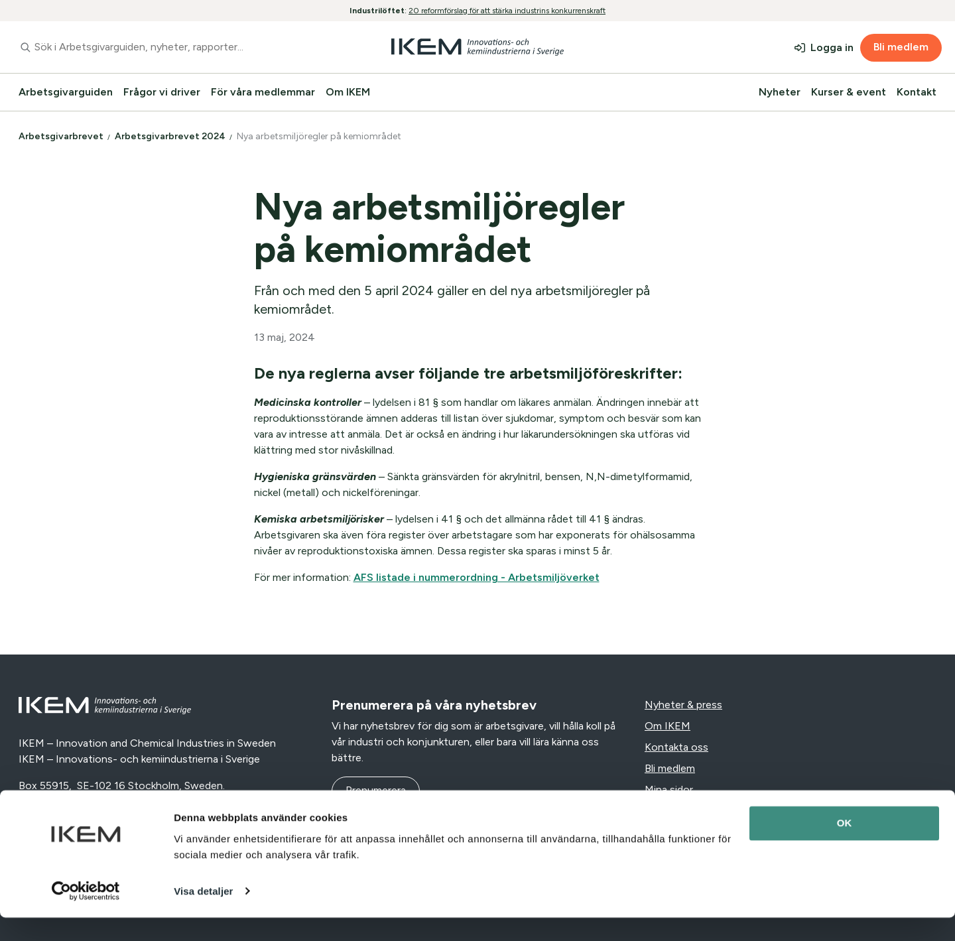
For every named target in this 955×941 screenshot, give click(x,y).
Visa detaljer (203, 914)
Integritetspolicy (684, 810)
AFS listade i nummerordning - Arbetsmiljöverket (476, 577)
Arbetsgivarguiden (66, 92)
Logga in (832, 47)
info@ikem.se (170, 801)
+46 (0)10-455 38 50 (70, 801)
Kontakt (916, 92)
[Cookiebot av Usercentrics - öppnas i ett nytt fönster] (86, 915)
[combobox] (168, 47)
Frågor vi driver (161, 92)
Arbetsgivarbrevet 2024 (171, 136)
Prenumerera (376, 790)
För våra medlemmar (263, 92)
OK (844, 847)
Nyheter (779, 92)
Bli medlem (900, 46)
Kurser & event (848, 92)
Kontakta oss (676, 747)
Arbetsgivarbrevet (62, 136)
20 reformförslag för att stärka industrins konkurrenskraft (507, 10)
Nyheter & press (683, 704)
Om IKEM (348, 92)
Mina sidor (669, 789)
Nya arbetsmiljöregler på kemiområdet (320, 136)
